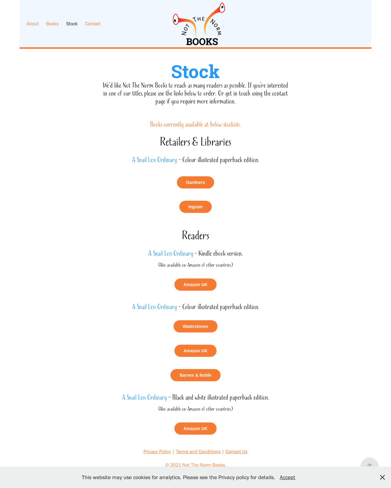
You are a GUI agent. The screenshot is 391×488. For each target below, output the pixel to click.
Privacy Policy (157, 451)
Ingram (195, 206)
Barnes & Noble (195, 375)
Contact (92, 24)
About (33, 24)
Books (52, 24)
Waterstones (195, 326)
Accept (287, 477)
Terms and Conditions (198, 451)
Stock (72, 24)
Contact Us (236, 451)
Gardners (195, 182)
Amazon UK (196, 284)
